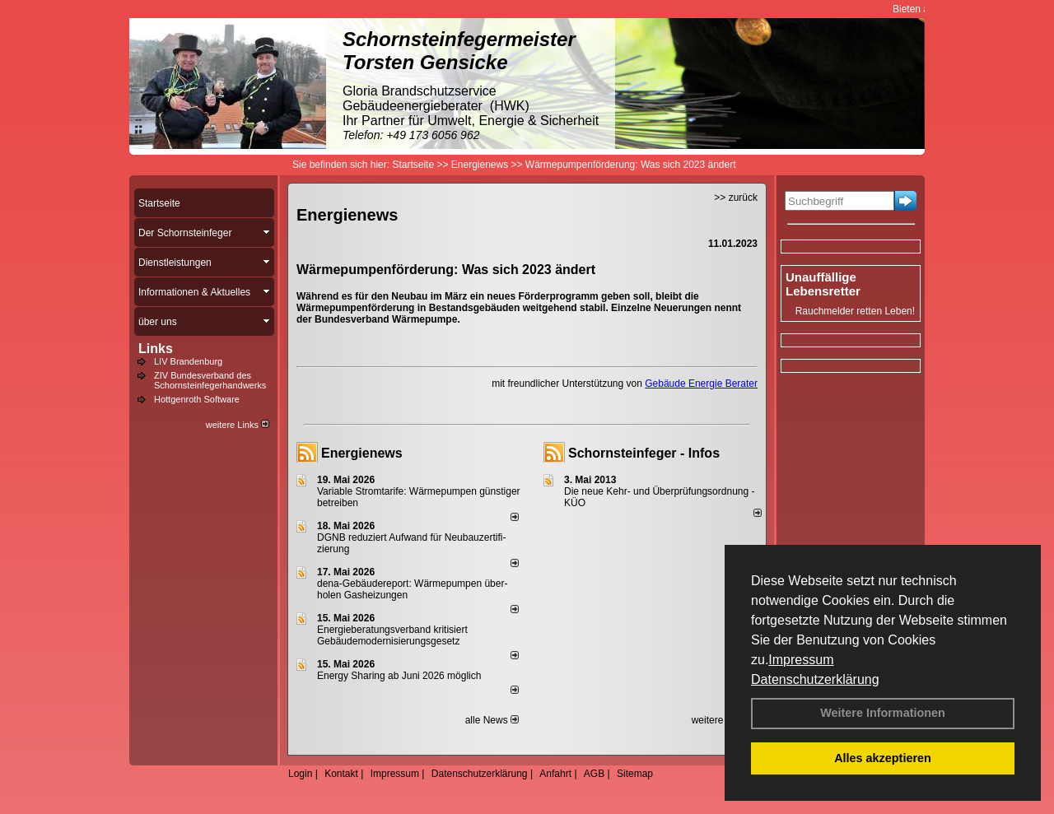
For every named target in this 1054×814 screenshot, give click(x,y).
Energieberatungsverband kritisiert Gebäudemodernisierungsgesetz (392, 635)
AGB (594, 773)
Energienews (362, 453)
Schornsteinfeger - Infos (644, 453)
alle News (492, 720)
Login (300, 773)
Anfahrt (555, 773)
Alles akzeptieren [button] (882, 758)
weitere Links (237, 425)
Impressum (800, 660)
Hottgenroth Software (197, 399)
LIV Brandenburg (188, 361)
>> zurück (736, 197)
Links (155, 349)
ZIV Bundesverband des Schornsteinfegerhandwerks (210, 380)
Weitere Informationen (882, 712)
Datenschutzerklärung (815, 679)
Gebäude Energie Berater (701, 383)
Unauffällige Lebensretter (823, 284)
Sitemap (635, 773)
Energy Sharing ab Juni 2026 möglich (399, 675)
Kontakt (341, 773)
